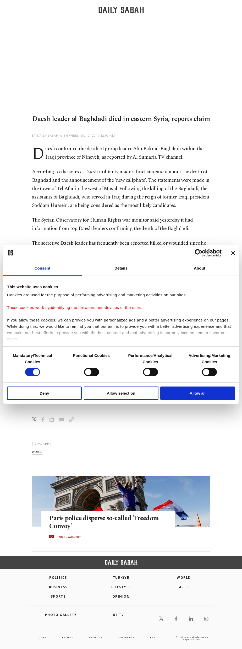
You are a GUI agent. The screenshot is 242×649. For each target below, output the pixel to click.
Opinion (121, 596)
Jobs (43, 637)
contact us (126, 637)
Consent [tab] (43, 268)
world (37, 452)
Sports (58, 596)
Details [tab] (121, 268)
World (184, 577)
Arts (184, 587)
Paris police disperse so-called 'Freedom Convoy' (105, 522)
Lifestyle (121, 587)
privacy (67, 637)
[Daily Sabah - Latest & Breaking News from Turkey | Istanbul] (121, 10)
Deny (44, 393)
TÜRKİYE (121, 577)
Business (58, 587)
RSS (152, 637)
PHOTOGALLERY (69, 537)
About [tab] (199, 268)
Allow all (198, 393)
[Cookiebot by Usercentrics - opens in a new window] (199, 253)
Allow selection (121, 393)
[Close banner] (233, 253)
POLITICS (58, 577)
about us (95, 637)
